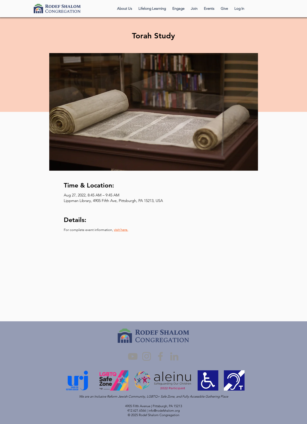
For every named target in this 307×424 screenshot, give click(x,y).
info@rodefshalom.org (164, 410)
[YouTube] (133, 356)
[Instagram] (146, 356)
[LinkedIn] (174, 356)
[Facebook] (160, 356)
